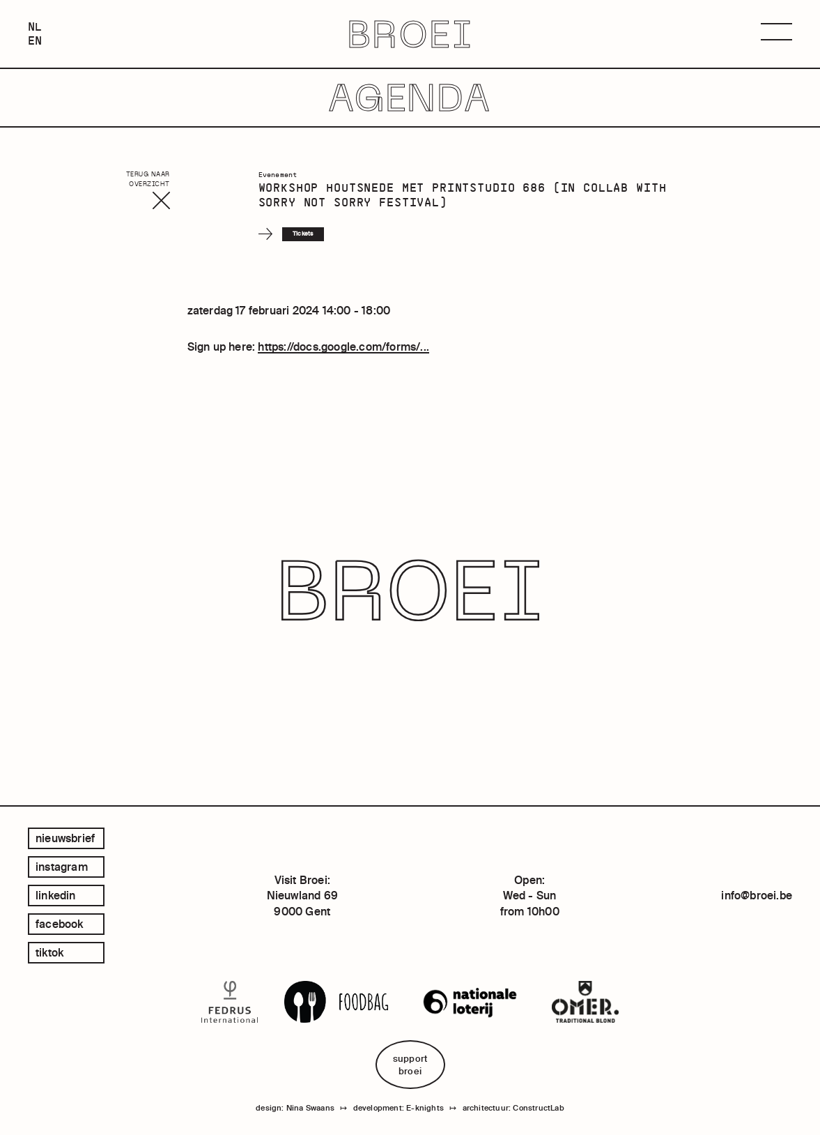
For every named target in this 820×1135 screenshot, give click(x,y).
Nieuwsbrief (65, 838)
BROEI (410, 33)
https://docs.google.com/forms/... (343, 346)
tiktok (49, 952)
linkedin (56, 895)
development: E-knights (398, 1108)
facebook (60, 924)
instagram (62, 867)
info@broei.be (756, 895)
